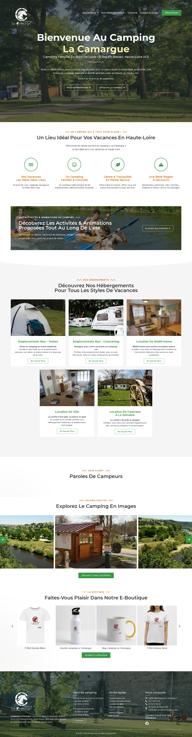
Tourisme (132, 12)
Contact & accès (149, 12)
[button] (12, 626)
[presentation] (3, 540)
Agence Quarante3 (108, 733)
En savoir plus (38, 361)
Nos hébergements (113, 13)
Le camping (91, 13)
